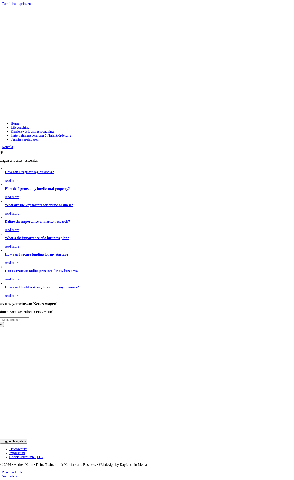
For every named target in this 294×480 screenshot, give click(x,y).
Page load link (12, 472)
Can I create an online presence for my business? (42, 271)
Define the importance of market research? (37, 221)
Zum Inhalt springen (16, 4)
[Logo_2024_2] (57, 116)
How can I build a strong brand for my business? (42, 287)
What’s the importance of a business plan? (37, 238)
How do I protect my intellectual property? (37, 188)
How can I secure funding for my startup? (36, 254)
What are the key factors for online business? (39, 205)
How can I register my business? (29, 172)
